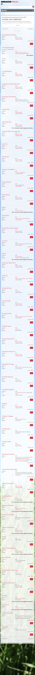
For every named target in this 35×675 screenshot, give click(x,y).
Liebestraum (5, 627)
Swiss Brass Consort (19, 210)
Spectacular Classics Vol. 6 (8, 583)
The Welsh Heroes (6, 326)
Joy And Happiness (7, 71)
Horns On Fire (5, 605)
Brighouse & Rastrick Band (20, 419)
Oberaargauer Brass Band (20, 392)
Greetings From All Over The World (11, 84)
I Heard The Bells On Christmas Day (11, 131)
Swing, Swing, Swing (7, 613)
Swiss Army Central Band (8, 169)
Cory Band (25, 52)
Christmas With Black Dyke (8, 548)
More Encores (5, 156)
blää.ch (4, 207)
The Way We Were (7, 288)
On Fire (4, 58)
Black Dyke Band (18, 37)
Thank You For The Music (8, 514)
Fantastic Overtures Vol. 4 (8, 339)
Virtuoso (4, 536)
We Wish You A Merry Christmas (10, 228)
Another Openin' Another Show (10, 570)
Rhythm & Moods (6, 182)
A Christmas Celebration (8, 389)
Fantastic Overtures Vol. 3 (8, 483)
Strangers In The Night (7, 505)
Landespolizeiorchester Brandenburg (22, 218)
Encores (4, 253)
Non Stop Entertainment (8, 47)
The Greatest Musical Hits (8, 454)
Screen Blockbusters (7, 496)
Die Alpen (4, 403)
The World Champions (7, 377)
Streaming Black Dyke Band (9, 35)
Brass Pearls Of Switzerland (9, 96)
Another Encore (6, 109)
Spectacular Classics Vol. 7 (8, 351)
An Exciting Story (6, 429)
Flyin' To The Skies (6, 301)
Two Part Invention (6, 441)
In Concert (4, 241)
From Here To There (7, 313)
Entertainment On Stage (8, 364)
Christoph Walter (18, 186)
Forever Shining (6, 194)
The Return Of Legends (7, 416)
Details (31, 43)
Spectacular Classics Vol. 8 (8, 263)
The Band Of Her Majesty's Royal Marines (23, 367)
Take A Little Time (6, 557)
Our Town (4, 595)
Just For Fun (5, 144)
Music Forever (5, 215)
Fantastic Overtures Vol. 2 (8, 527)
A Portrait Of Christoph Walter (9, 469)
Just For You (5, 275)
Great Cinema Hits (6, 122)
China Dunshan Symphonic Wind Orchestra (23, 243)
